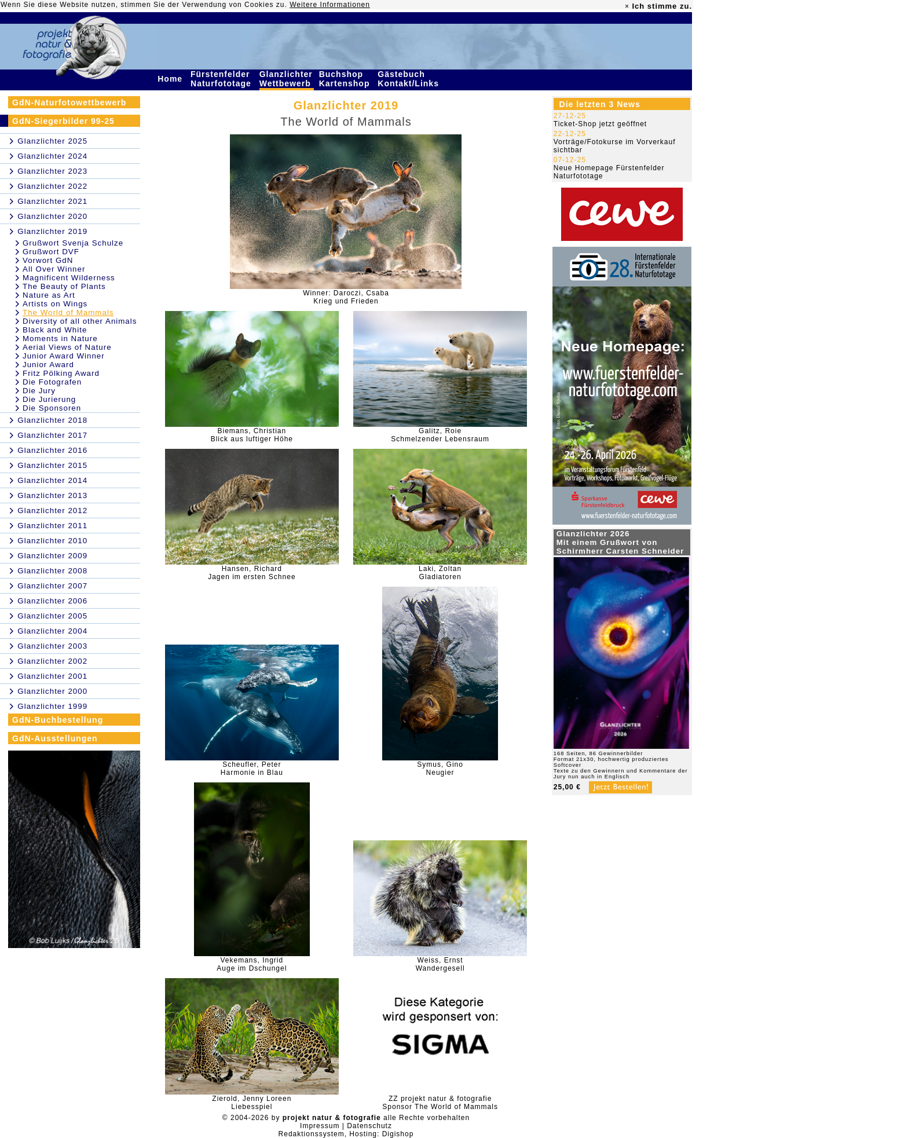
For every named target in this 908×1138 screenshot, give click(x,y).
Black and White (55, 329)
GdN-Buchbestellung (57, 719)
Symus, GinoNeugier (440, 768)
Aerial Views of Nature (67, 347)
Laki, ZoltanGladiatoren (440, 573)
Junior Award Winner (64, 356)
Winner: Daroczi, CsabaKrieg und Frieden (346, 297)
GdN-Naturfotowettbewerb (69, 102)
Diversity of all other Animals (80, 321)
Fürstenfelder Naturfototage (222, 78)
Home (171, 78)
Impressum (319, 1126)
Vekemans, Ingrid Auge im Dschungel (252, 964)
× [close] (627, 6)
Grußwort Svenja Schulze (73, 243)
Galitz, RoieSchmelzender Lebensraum (440, 435)
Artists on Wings (55, 303)
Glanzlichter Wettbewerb (286, 78)
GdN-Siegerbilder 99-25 (63, 121)
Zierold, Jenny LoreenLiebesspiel (251, 1103)
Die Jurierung (49, 399)
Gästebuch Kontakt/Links (409, 78)
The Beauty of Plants (64, 286)
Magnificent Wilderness (69, 277)
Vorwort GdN (48, 260)
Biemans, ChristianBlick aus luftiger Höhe (252, 435)
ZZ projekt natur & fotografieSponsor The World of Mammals (440, 1103)
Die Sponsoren (52, 408)
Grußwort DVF (51, 251)
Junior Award (48, 364)
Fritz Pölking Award (61, 373)
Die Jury (39, 390)
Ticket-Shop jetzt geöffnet (600, 124)
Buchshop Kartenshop (346, 78)
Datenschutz (369, 1126)
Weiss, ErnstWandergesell (440, 964)
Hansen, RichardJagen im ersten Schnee (251, 573)
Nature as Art (49, 295)
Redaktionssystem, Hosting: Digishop (346, 1134)
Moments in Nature (60, 338)
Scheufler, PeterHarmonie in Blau (252, 768)
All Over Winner (54, 269)
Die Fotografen (52, 382)
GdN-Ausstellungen (55, 738)
